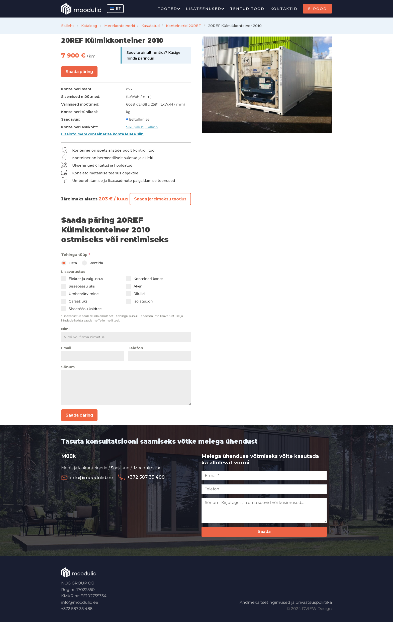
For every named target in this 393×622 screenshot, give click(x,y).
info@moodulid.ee (79, 601)
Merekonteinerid (119, 26)
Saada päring (79, 71)
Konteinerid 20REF (183, 26)
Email (66, 348)
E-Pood (317, 9)
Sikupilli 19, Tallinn (142, 127)
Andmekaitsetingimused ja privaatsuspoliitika (286, 601)
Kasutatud (150, 26)
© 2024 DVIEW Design (309, 607)
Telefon (135, 348)
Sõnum (68, 367)
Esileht (67, 26)
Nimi (65, 329)
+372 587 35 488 (76, 607)
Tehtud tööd (247, 9)
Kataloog (89, 26)
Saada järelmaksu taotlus (160, 199)
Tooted (169, 9)
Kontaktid (284, 9)
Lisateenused (205, 9)
